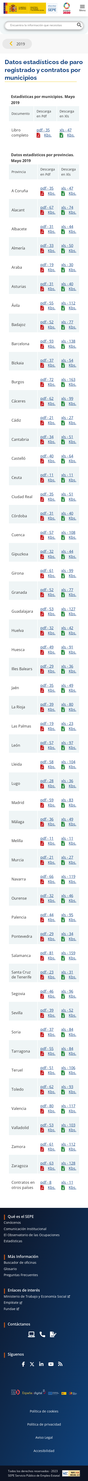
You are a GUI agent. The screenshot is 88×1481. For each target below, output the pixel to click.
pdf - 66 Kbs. (47, 879)
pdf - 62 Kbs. (47, 401)
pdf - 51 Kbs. (47, 1070)
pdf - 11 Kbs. (47, 477)
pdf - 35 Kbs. (44, 132)
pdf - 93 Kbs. (47, 344)
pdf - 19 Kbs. (47, 267)
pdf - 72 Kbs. (47, 382)
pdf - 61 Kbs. (47, 573)
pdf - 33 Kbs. (47, 248)
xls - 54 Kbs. (68, 363)
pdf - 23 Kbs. (47, 975)
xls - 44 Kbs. (68, 229)
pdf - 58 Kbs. (47, 764)
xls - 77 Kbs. (68, 324)
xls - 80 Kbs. (68, 707)
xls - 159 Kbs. (68, 955)
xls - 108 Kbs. (68, 535)
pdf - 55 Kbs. (47, 306)
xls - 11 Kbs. (68, 477)
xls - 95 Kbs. (68, 917)
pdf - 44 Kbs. (47, 917)
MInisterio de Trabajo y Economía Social (35, 1296)
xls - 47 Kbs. (67, 132)
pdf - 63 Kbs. (47, 1166)
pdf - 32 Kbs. (47, 554)
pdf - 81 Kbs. (47, 955)
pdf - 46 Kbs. (47, 994)
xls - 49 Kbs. (68, 688)
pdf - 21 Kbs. (47, 420)
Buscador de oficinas (20, 1262)
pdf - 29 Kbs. (47, 669)
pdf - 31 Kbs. (47, 229)
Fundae (9, 1309)
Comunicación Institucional (25, 1229)
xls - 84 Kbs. (68, 1032)
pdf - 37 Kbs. (47, 363)
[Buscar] (44, 25)
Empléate (11, 1302)
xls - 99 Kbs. (68, 401)
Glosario (10, 1269)
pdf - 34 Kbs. (47, 439)
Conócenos (12, 1222)
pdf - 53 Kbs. (47, 611)
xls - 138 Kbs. (68, 344)
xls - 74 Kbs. (68, 210)
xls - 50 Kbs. (68, 248)
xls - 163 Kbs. (68, 382)
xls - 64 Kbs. (68, 458)
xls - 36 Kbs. (68, 669)
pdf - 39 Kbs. (47, 707)
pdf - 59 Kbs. (47, 802)
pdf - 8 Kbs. (47, 1185)
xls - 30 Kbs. (68, 267)
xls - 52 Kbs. (68, 1013)
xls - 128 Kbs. (68, 1166)
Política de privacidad (44, 1424)
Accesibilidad (44, 1450)
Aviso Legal (44, 1437)
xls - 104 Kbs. (68, 764)
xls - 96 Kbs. (68, 994)
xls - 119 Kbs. (68, 879)
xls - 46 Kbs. (68, 898)
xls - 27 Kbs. (68, 420)
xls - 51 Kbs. (68, 439)
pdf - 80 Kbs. (47, 1108)
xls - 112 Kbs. (68, 306)
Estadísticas (13, 1241)
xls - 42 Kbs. (68, 630)
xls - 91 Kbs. (68, 650)
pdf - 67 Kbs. (47, 210)
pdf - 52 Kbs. (47, 324)
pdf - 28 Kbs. (47, 783)
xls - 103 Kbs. (68, 1128)
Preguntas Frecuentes (21, 1275)
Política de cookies (44, 1411)
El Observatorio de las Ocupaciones (32, 1235)
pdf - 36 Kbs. (47, 822)
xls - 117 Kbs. (68, 1108)
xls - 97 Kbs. (68, 745)
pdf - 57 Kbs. (47, 535)
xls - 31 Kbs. (68, 975)
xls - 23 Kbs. (68, 726)
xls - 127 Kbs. (68, 611)
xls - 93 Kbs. (68, 1089)
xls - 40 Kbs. (68, 286)
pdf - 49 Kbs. (47, 650)
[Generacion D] (44, 1392)
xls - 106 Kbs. (68, 1070)
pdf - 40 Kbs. (47, 458)
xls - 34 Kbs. (68, 936)
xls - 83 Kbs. (68, 802)
